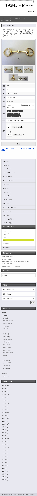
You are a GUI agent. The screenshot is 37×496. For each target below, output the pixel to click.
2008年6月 (5, 474)
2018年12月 (5, 447)
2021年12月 (5, 418)
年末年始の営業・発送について (8, 256)
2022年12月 (5, 412)
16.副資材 (6, 215)
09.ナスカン (7, 192)
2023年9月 (5, 406)
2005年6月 (5, 480)
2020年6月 (5, 430)
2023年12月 (5, 403)
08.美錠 (6, 188)
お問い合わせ (6, 360)
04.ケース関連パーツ (9, 172)
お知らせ (5, 328)
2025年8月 (5, 389)
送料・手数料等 (7, 347)
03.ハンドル (7, 169)
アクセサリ (6, 237)
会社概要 (5, 315)
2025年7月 (5, 391)
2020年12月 (5, 424)
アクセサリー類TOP (17, 18)
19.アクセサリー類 (8, 226)
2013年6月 (5, 459)
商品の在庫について (8, 339)
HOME (2, 18)
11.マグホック (7, 199)
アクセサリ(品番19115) (7, 149)
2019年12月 (5, 438)
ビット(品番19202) (6, 20)
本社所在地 (6, 326)
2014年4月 (5, 456)
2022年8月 (5, 415)
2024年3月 (5, 400)
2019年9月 (5, 441)
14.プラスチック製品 (9, 207)
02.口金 (6, 165)
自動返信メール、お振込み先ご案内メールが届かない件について (16, 261)
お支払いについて (7, 350)
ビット (25, 18)
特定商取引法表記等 (8, 352)
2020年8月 (5, 427)
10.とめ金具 (7, 196)
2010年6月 (5, 468)
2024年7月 (5, 397)
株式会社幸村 (18, 494)
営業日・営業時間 (7, 323)
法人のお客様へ (7, 368)
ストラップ (6, 234)
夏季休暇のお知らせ (6, 259)
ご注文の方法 (6, 342)
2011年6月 (5, 465)
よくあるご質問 (7, 363)
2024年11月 (5, 394)
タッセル (6, 243)
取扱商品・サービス (8, 320)
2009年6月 (5, 471)
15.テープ (6, 211)
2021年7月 (5, 421)
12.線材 (6, 203)
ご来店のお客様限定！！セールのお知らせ (11, 266)
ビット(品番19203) (28, 148)
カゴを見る (5, 376)
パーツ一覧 (8, 18)
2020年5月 (5, 433)
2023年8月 (5, 409)
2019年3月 (5, 444)
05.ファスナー (7, 176)
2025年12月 (5, 386)
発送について (6, 344)
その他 (5, 355)
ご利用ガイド (6, 337)
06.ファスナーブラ (8, 180)
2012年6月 (5, 462)
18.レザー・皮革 (8, 223)
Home (4, 313)
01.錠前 (6, 161)
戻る (18, 144)
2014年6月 (5, 450)
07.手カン (6, 184)
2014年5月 (5, 453)
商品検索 (5, 373)
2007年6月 (5, 477)
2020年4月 (5, 436)
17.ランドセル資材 (8, 219)
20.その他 (6, 247)
